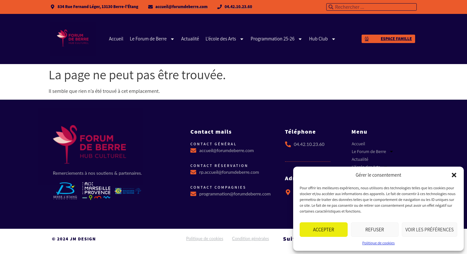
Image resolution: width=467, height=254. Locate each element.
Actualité (190, 39)
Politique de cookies (378, 242)
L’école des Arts (225, 39)
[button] (454, 175)
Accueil (116, 39)
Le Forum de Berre (152, 39)
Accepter (323, 229)
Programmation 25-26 (277, 39)
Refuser (374, 229)
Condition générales (250, 238)
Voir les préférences (429, 229)
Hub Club (322, 39)
